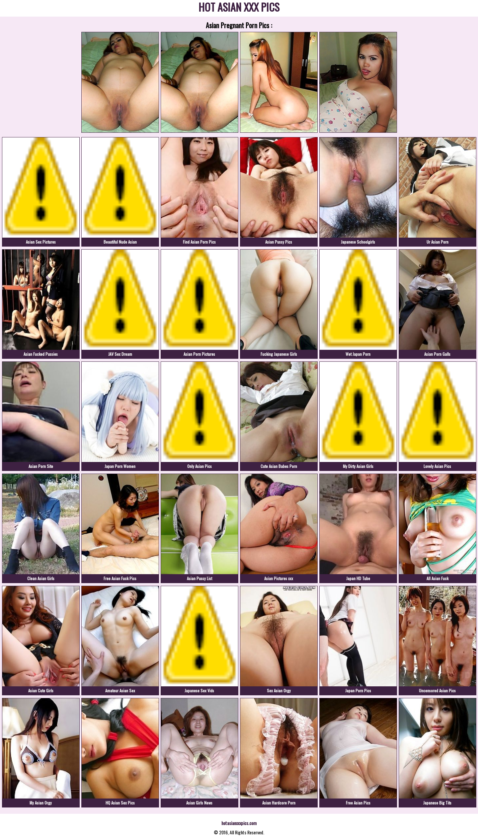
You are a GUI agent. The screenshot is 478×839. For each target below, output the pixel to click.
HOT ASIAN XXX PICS (239, 8)
